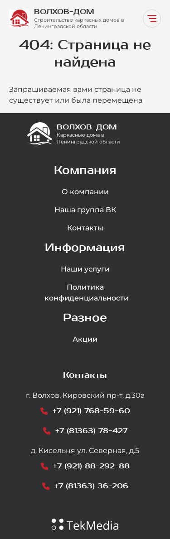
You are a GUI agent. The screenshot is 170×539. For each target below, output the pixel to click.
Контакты (85, 228)
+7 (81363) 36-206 (91, 486)
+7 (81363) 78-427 (91, 430)
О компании (85, 191)
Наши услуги (85, 269)
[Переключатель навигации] (152, 19)
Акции (85, 339)
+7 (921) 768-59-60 (91, 410)
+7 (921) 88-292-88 (91, 466)
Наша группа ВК (85, 209)
